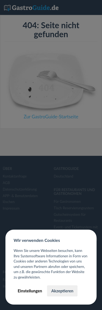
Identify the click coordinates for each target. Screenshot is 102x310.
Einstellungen (30, 290)
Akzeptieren (62, 290)
